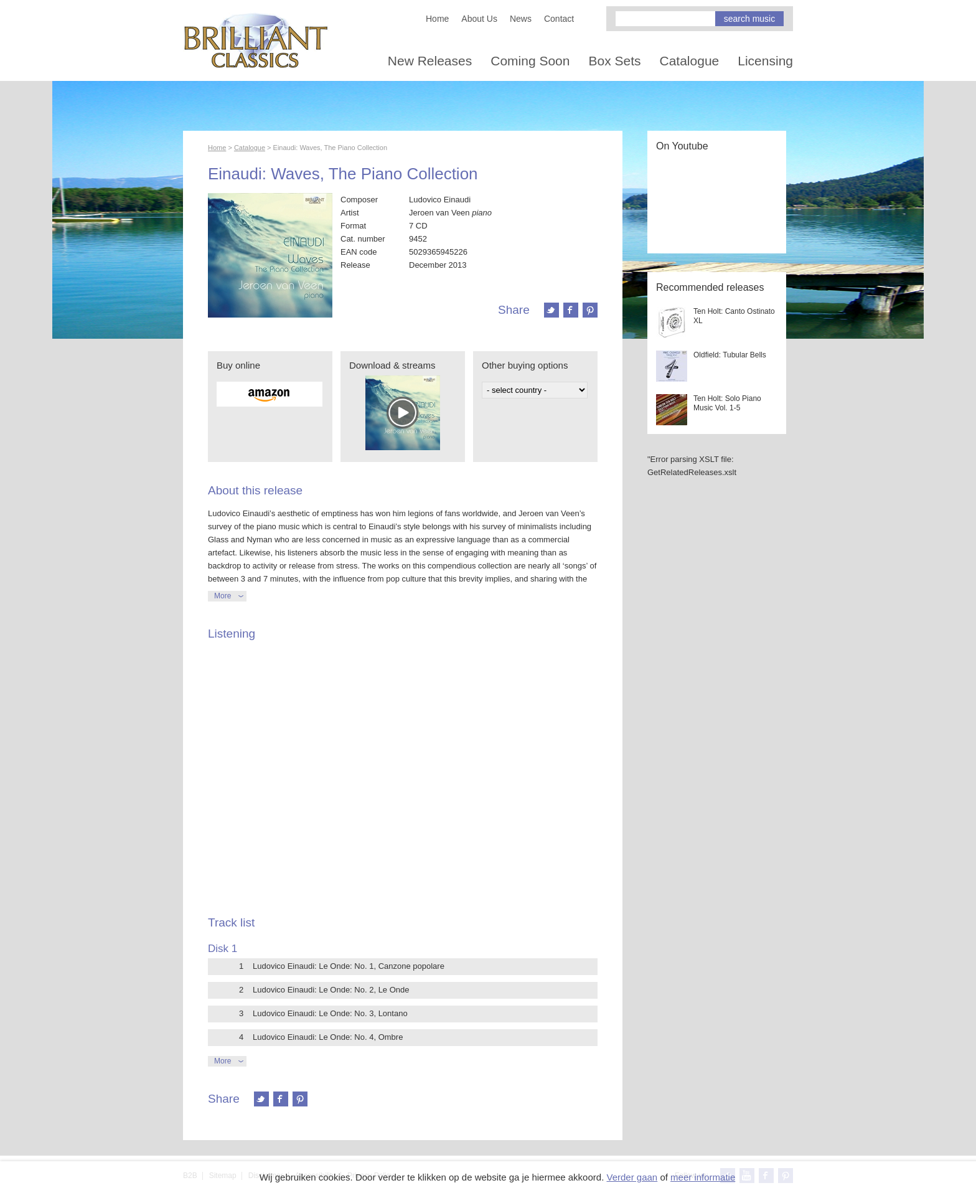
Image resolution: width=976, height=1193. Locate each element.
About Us (479, 19)
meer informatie (702, 1177)
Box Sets (614, 61)
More (222, 596)
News (521, 19)
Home (437, 19)
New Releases (430, 61)
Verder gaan (631, 1177)
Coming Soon (530, 61)
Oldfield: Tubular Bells (729, 355)
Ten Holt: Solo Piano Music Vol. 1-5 (727, 403)
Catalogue (690, 61)
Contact (559, 19)
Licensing (765, 61)
